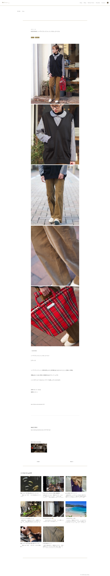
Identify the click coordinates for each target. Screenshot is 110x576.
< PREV (38, 461)
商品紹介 (37, 37)
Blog (85, 2)
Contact (103, 2)
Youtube (98, 2)
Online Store (91, 2)
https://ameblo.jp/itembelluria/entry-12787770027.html (40, 429)
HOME (18, 11)
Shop (81, 2)
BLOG (32, 37)
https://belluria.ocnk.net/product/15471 (38, 404)
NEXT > (72, 461)
